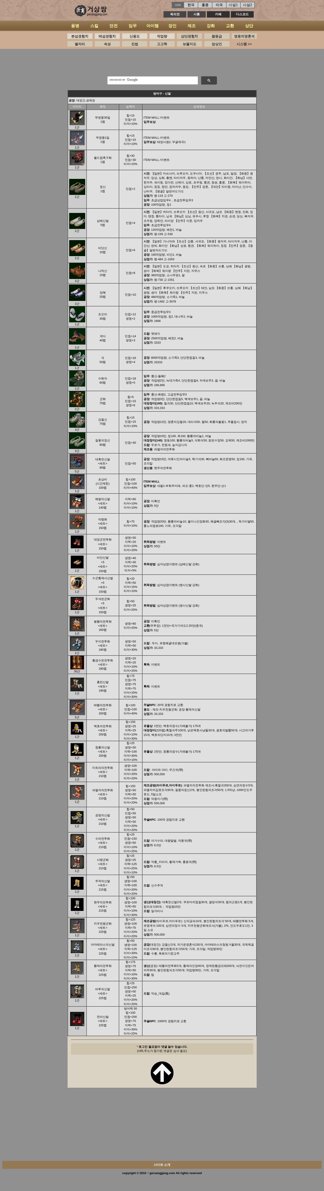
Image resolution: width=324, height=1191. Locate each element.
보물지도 (189, 44)
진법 (134, 44)
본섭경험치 (79, 36)
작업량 (162, 36)
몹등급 (217, 36)
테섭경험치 (107, 36)
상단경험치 (189, 36)
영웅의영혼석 (244, 36)
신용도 (134, 36)
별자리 (80, 44)
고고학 (162, 44)
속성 (107, 44)
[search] (152, 80)
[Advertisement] (162, 63)
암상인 (217, 44)
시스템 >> (244, 44)
